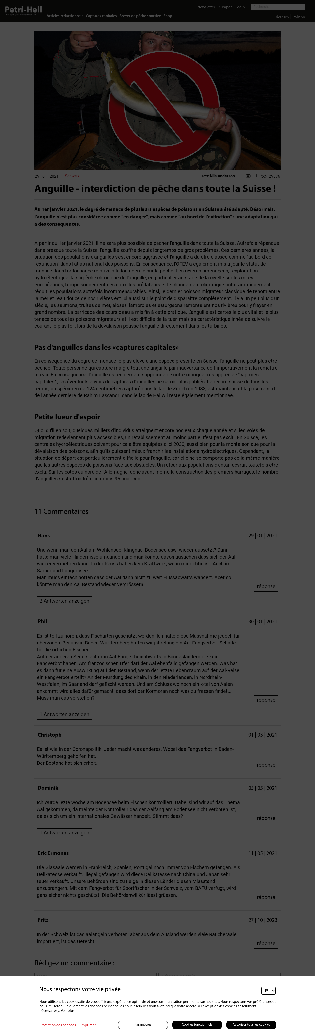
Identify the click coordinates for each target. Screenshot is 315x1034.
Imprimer (88, 1025)
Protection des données (57, 1025)
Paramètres (143, 1025)
